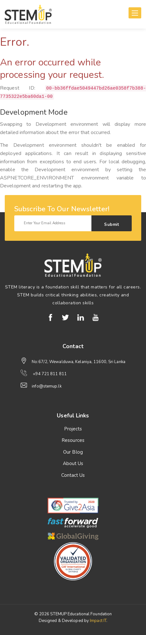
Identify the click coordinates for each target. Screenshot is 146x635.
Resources (73, 440)
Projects (73, 429)
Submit (111, 224)
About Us (73, 463)
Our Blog (73, 452)
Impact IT (98, 621)
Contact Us (73, 475)
